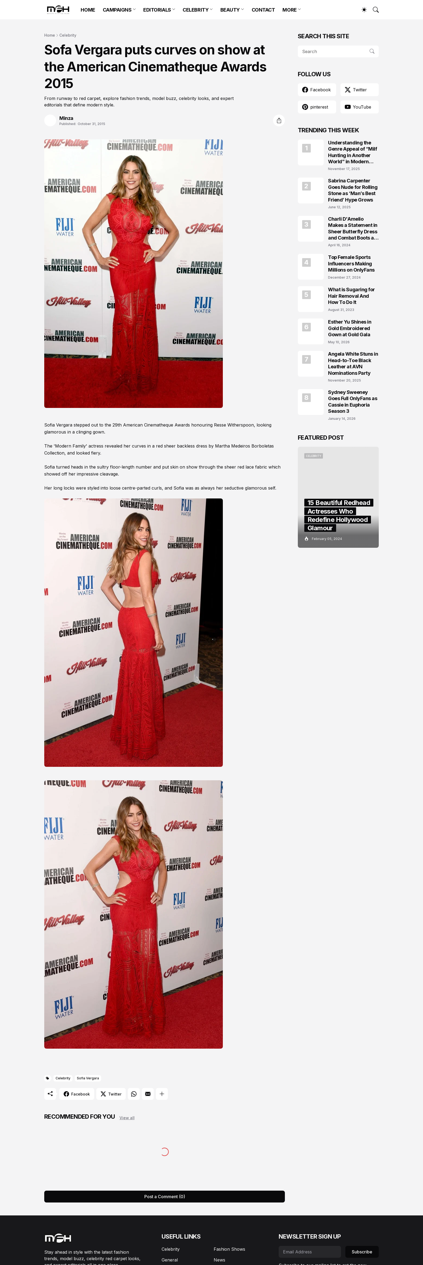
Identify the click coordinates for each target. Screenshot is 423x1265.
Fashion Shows (229, 1249)
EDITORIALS (157, 10)
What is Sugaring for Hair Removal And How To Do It (351, 296)
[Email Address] (310, 1252)
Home (49, 35)
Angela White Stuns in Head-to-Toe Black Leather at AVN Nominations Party (353, 363)
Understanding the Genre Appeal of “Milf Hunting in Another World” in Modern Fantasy (352, 152)
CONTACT (263, 10)
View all (127, 1117)
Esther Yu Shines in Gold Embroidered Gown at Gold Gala (349, 328)
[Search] (373, 9)
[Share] (279, 120)
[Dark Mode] (361, 9)
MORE (289, 10)
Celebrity (67, 35)
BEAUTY (230, 10)
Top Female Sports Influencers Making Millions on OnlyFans (351, 263)
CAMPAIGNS (117, 10)
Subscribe (362, 1251)
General (170, 1260)
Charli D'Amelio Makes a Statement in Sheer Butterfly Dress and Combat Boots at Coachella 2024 (352, 228)
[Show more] (162, 1094)
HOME (88, 10)
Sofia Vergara (88, 1078)
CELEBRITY (196, 10)
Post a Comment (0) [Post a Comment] (164, 1196)
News (219, 1260)
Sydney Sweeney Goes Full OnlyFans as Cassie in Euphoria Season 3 (352, 401)
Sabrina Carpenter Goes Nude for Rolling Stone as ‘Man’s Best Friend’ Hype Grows (353, 190)
